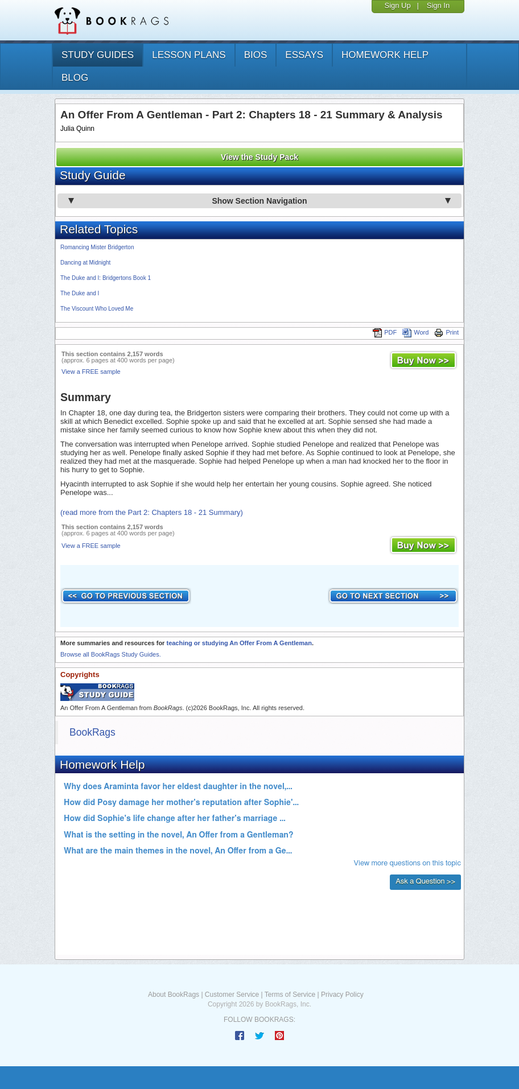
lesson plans (188, 55)
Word (415, 332)
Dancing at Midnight (85, 262)
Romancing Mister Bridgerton (97, 247)
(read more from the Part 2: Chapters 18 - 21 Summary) (151, 512)
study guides (97, 55)
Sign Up (397, 5)
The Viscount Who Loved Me (96, 309)
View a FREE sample (91, 371)
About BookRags (173, 995)
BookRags (92, 732)
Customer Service (232, 995)
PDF (385, 332)
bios (255, 55)
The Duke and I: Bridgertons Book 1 (105, 278)
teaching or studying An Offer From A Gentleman (238, 643)
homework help (385, 55)
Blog (74, 77)
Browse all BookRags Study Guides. (110, 654)
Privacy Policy (342, 995)
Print (446, 332)
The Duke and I (79, 293)
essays (304, 55)
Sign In (438, 5)
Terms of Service (290, 995)
